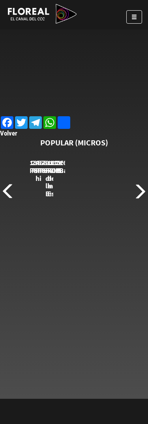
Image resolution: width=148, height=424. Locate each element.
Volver (8, 133)
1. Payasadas (50, 218)
